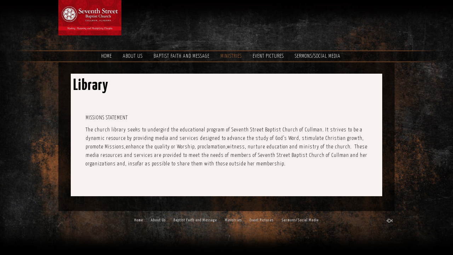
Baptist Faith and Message (182, 56)
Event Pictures (268, 56)
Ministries (231, 56)
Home (106, 56)
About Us (133, 56)
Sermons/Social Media (317, 56)
